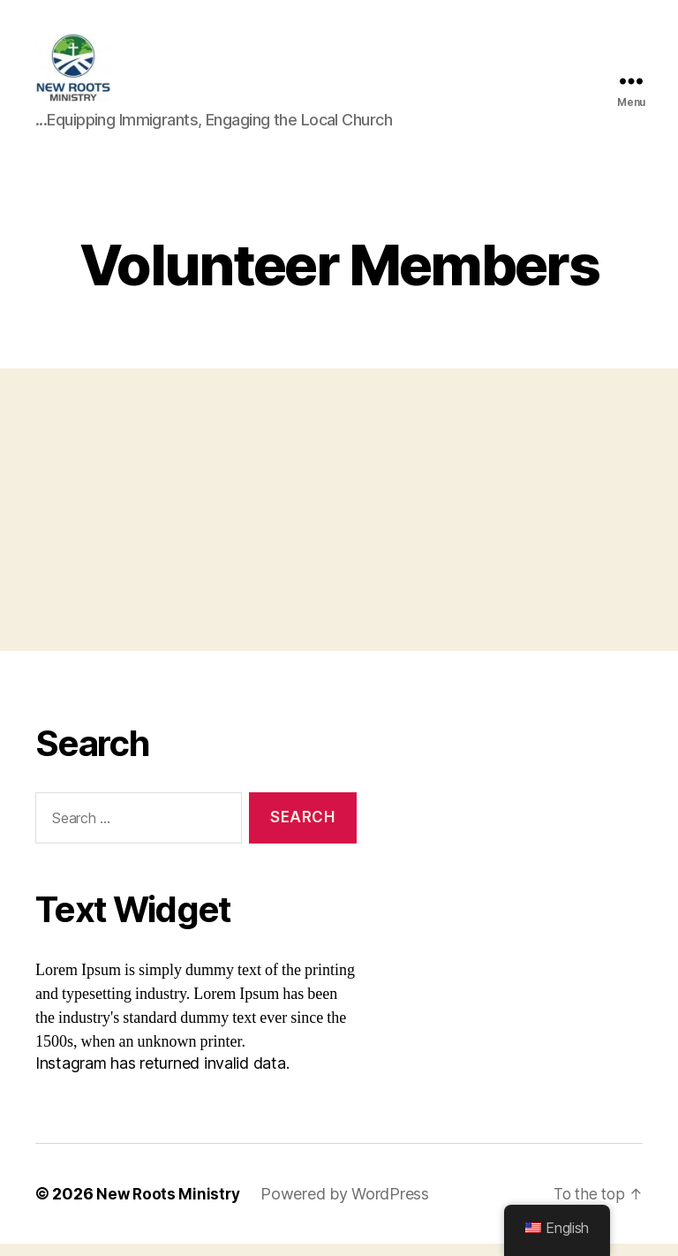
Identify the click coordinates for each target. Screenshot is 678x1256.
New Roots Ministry (169, 1206)
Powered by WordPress (348, 1206)
